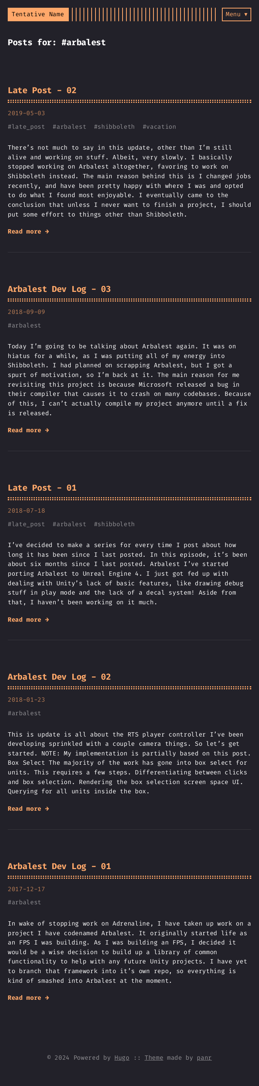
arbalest (71, 127)
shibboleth (116, 127)
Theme (154, 1058)
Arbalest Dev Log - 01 (59, 866)
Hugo (122, 1058)
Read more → (28, 231)
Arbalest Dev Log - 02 (59, 676)
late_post (28, 127)
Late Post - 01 (42, 487)
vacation (161, 127)
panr (204, 1058)
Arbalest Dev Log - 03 (59, 289)
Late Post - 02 (42, 90)
